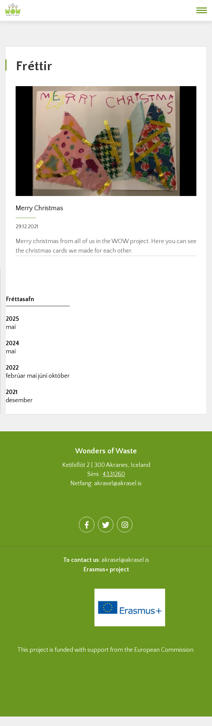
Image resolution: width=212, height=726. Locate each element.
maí (11, 327)
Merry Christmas (39, 208)
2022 (12, 368)
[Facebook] (86, 524)
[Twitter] (105, 524)
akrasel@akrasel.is (125, 560)
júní (43, 376)
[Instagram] (124, 524)
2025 (12, 319)
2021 (12, 392)
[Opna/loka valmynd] (201, 10)
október (59, 376)
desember (19, 400)
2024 (12, 343)
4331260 (114, 474)
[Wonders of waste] (12, 8)
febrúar (16, 376)
